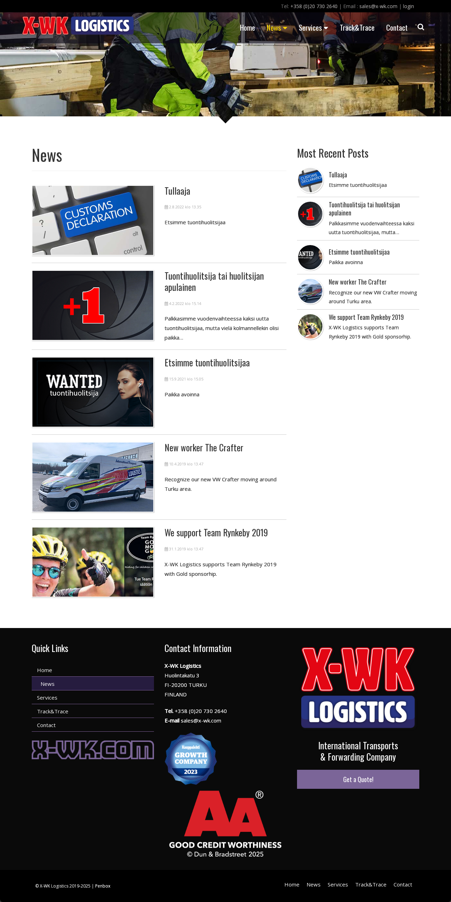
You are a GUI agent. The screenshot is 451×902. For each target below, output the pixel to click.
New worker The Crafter (204, 447)
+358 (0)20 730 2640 (314, 6)
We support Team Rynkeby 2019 (216, 532)
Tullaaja (177, 190)
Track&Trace (357, 27)
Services (313, 27)
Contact (397, 27)
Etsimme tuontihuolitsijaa (207, 362)
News (277, 27)
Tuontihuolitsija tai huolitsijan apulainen (214, 281)
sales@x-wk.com (378, 6)
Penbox (102, 886)
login (408, 6)
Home (247, 27)
